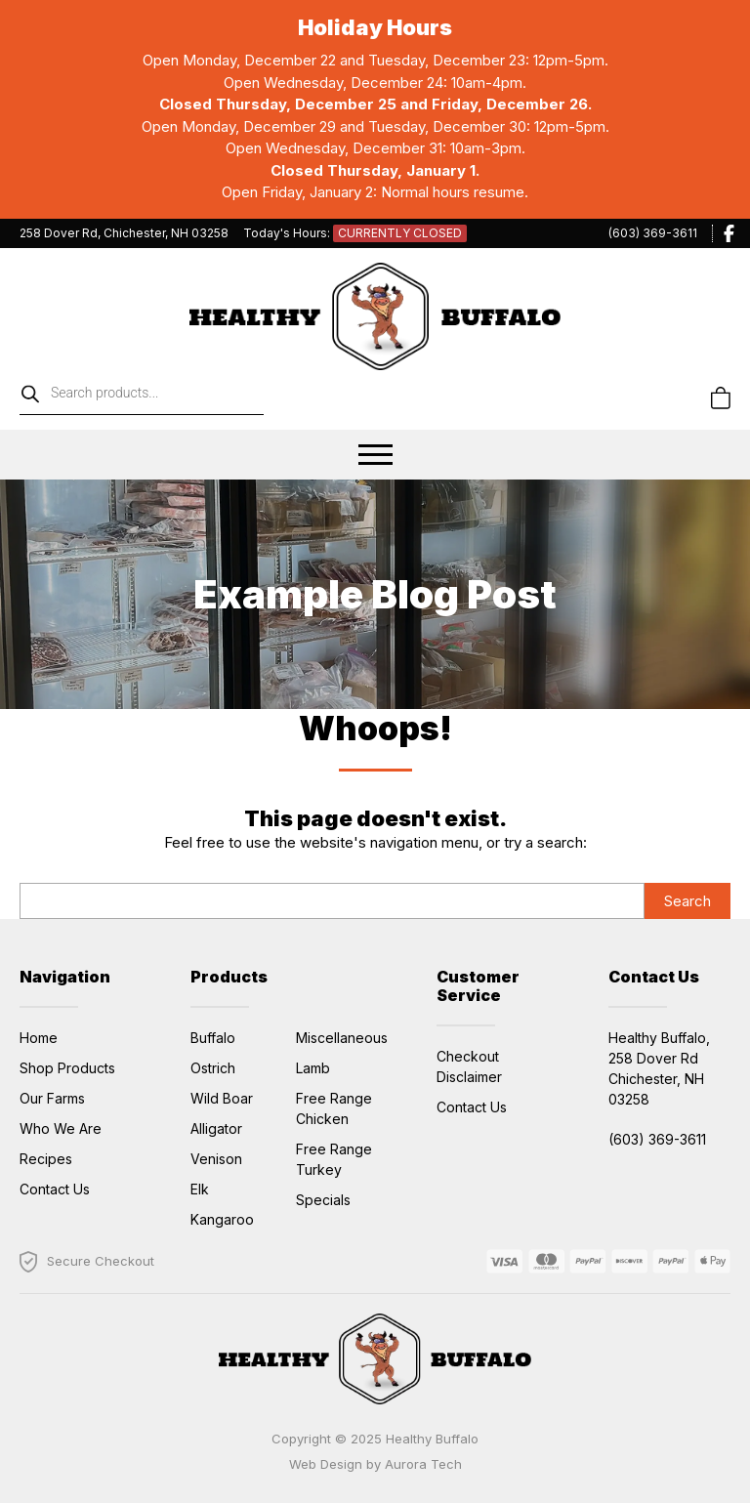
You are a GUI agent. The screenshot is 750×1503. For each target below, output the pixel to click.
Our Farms (52, 1098)
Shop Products (67, 1068)
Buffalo (212, 1037)
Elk (199, 1189)
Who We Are (61, 1128)
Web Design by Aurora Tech (375, 1464)
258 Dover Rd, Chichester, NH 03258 (124, 233)
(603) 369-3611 (652, 233)
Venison (216, 1158)
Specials (323, 1199)
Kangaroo (222, 1219)
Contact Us (55, 1189)
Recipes (46, 1158)
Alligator (216, 1128)
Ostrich (212, 1068)
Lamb (313, 1068)
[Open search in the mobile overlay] (190, 398)
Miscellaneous (342, 1037)
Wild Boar (221, 1098)
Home (39, 1037)
